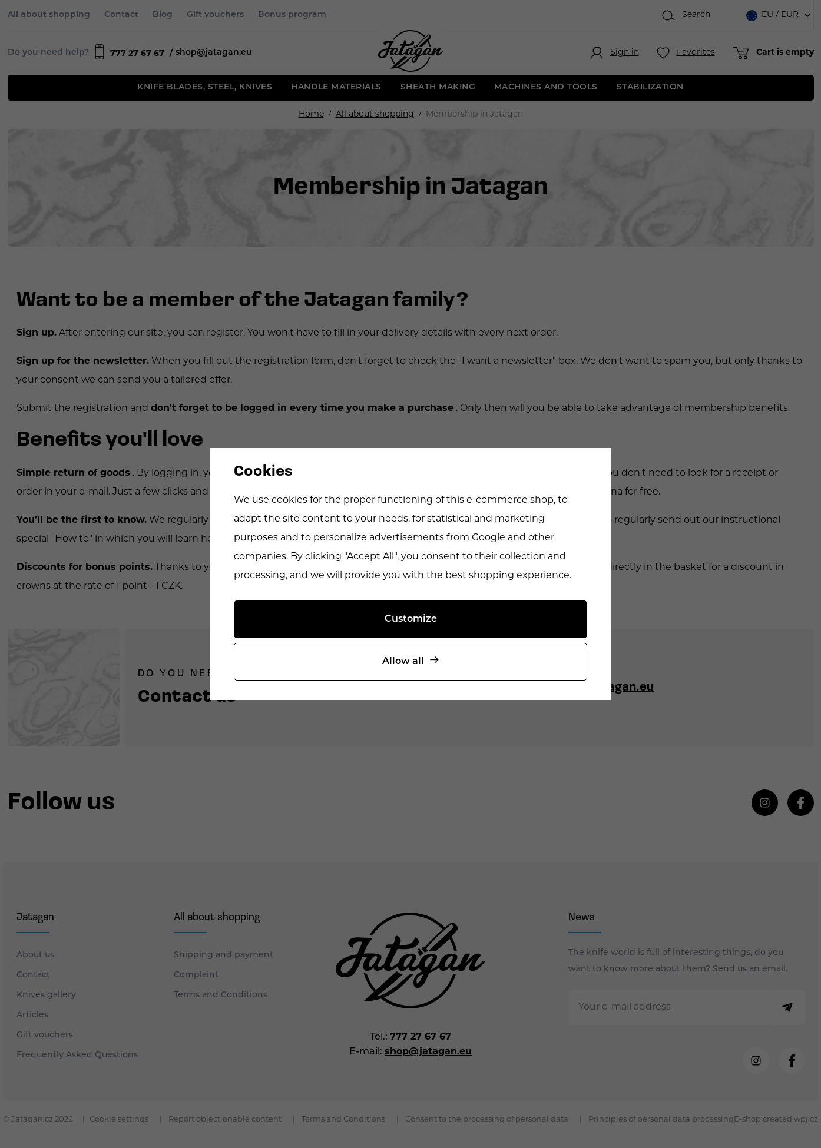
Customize (411, 619)
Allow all (403, 661)
